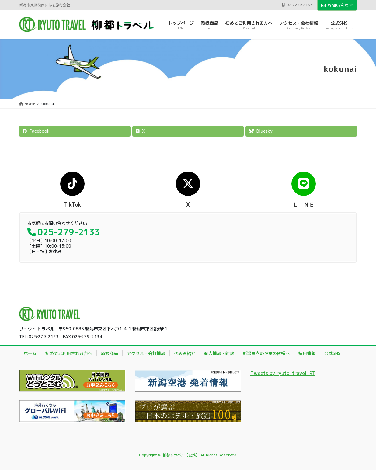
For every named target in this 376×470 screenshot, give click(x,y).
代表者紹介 (184, 353)
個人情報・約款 (219, 353)
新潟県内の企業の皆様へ (266, 353)
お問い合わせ (337, 5)
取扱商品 (109, 353)
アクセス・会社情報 (146, 353)
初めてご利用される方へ (68, 353)
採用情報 (306, 353)
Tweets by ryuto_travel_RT (282, 373)
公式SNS (332, 353)
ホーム (30, 353)
